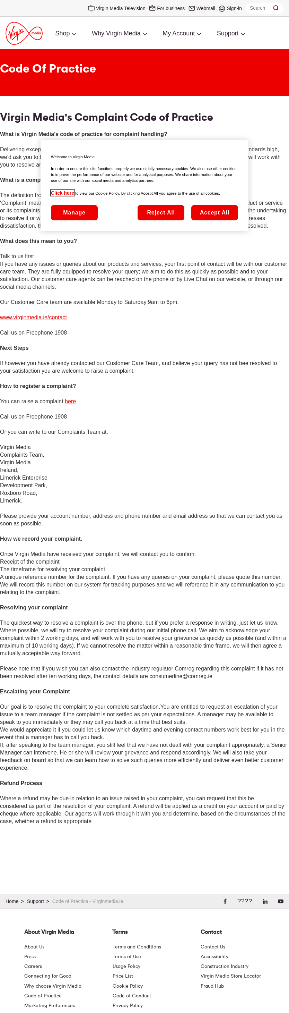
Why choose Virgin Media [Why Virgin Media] (52, 986)
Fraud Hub (212, 986)
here (70, 401)
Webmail (205, 8)
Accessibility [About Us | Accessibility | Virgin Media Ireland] (214, 956)
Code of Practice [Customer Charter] (43, 996)
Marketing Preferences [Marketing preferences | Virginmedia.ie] (49, 1005)
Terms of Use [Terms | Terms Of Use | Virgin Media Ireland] (127, 956)
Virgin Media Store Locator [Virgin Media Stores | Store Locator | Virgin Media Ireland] (231, 976)
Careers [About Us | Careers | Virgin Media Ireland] (33, 966)
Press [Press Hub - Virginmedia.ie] (30, 956)
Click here (62, 193)
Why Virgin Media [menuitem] (116, 33)
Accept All (215, 213)
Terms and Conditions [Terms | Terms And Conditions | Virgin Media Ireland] (137, 947)
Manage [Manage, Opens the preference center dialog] (74, 213)
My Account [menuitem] (179, 33)
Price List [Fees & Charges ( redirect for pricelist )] (123, 976)
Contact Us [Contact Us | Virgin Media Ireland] (213, 947)
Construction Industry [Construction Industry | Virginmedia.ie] (224, 966)
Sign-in (234, 8)
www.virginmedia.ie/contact (33, 317)
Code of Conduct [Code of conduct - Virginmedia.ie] (132, 996)
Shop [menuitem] (62, 33)
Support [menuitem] (228, 33)
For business (171, 8)
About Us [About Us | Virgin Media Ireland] (34, 947)
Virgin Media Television (121, 8)
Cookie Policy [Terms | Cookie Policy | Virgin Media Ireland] (128, 986)
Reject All (161, 213)
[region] (144, 185)
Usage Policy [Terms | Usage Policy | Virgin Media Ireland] (126, 966)
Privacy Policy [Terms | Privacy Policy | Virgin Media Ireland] (128, 1005)
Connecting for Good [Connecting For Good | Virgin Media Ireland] (47, 976)
